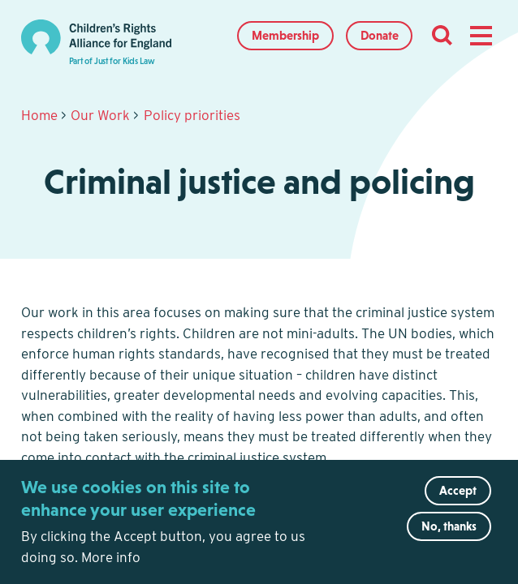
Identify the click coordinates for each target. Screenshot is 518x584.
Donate (379, 35)
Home (39, 115)
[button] (480, 35)
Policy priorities (192, 115)
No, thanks (449, 538)
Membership (285, 35)
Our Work (100, 115)
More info (110, 569)
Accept (458, 502)
